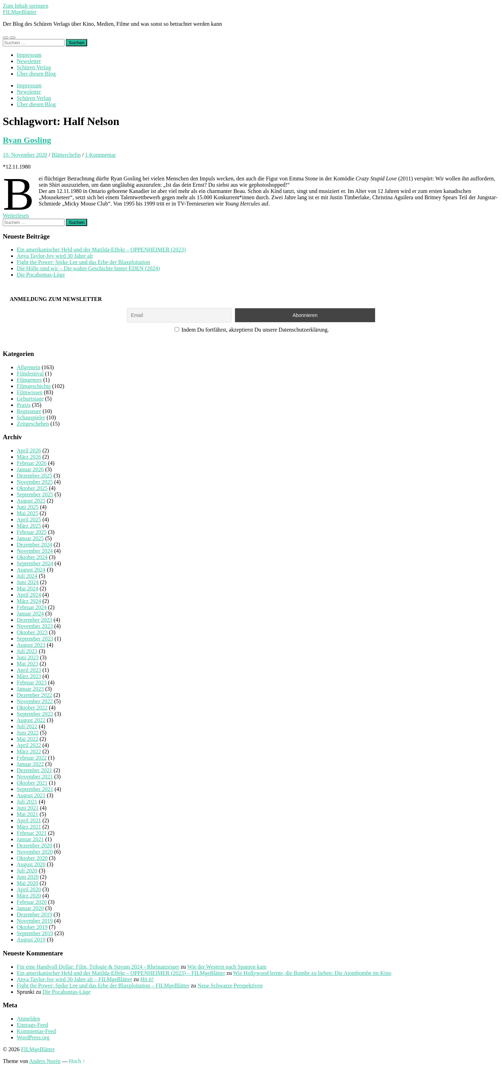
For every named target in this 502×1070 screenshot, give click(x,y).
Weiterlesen (16, 215)
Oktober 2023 (32, 632)
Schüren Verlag (34, 67)
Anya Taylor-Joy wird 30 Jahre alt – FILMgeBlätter (74, 979)
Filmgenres (29, 380)
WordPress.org (33, 1037)
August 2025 (31, 501)
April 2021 (29, 820)
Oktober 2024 (32, 557)
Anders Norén (45, 1061)
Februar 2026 (32, 463)
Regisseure (29, 411)
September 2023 (35, 639)
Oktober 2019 (32, 927)
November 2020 (35, 852)
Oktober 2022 (32, 708)
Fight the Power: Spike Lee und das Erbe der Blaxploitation (83, 262)
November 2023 (35, 626)
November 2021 (35, 777)
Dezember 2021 (34, 770)
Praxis (24, 405)
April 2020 (29, 889)
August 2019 (31, 940)
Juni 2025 (28, 507)
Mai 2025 (27, 513)
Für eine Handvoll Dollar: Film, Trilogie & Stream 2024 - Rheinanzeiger (98, 967)
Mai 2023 (27, 664)
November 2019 (35, 921)
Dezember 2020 (34, 845)
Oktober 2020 (32, 858)
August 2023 (31, 645)
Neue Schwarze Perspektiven (230, 985)
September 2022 (35, 714)
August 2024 (31, 570)
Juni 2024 (28, 582)
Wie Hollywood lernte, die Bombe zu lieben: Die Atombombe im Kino (312, 973)
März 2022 (29, 751)
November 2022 (35, 701)
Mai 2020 (27, 883)
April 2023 (29, 670)
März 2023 (29, 676)
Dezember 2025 (34, 476)
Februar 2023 (32, 682)
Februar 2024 (32, 607)
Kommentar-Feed (36, 1031)
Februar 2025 (32, 532)
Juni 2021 (28, 808)
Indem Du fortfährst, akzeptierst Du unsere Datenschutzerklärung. (252, 330)
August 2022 (31, 720)
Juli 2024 (27, 576)
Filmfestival (30, 374)
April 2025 (29, 519)
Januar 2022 (30, 764)
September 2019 (35, 933)
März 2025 (29, 526)
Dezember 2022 (34, 695)
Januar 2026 (30, 469)
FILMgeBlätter (20, 12)
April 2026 (29, 450)
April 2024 (29, 595)
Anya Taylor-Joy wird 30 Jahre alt (55, 256)
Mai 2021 (27, 814)
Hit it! (147, 979)
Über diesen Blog (36, 74)
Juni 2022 (28, 733)
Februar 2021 (32, 833)
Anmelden (28, 1019)
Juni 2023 (28, 657)
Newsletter (29, 61)
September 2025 (35, 494)
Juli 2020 (27, 871)
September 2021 (35, 789)
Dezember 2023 (34, 620)
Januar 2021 (30, 839)
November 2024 (35, 551)
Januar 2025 (30, 538)
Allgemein (28, 367)
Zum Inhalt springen (25, 6)
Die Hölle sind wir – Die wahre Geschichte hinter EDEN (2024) (88, 268)
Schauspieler (31, 417)
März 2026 (29, 457)
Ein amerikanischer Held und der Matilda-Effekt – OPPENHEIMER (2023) (101, 250)
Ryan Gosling (27, 140)
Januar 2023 (30, 689)
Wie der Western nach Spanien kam (226, 967)
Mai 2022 (27, 739)
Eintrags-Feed (32, 1025)
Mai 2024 (27, 588)
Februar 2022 (32, 758)
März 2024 (29, 601)
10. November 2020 (25, 155)
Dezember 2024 (34, 545)
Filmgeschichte (34, 386)
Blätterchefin (66, 155)
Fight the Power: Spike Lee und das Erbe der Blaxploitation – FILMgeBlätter (103, 985)
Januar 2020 (30, 908)
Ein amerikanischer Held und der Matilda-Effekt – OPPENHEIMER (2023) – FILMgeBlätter (121, 973)
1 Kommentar (100, 155)
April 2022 (29, 745)
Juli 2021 (27, 802)
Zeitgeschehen (33, 424)
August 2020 (31, 864)
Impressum (29, 55)
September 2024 (35, 563)
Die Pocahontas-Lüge (41, 275)
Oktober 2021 (32, 783)
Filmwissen (30, 392)
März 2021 (29, 827)
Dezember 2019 (34, 914)
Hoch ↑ (77, 1061)
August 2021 (31, 795)
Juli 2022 (27, 726)
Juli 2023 (27, 651)
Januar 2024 (30, 614)
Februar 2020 (32, 902)
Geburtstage (30, 399)
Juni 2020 (28, 877)
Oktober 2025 (32, 488)
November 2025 (35, 482)
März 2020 (29, 896)
